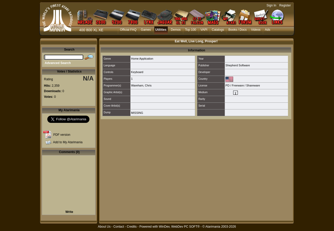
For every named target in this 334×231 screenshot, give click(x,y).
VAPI (204, 29)
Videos (255, 29)
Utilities (160, 29)
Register (285, 5)
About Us (104, 226)
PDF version (61, 135)
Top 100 (190, 29)
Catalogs (218, 29)
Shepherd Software (237, 65)
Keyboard (137, 72)
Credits (131, 226)
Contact (118, 226)
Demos (176, 29)
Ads (267, 29)
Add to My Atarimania (67, 142)
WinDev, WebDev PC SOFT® (179, 226)
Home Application (142, 58)
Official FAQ (128, 29)
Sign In (271, 5)
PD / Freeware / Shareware (242, 85)
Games (146, 29)
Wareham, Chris (141, 85)
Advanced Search (58, 63)
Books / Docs (237, 29)
